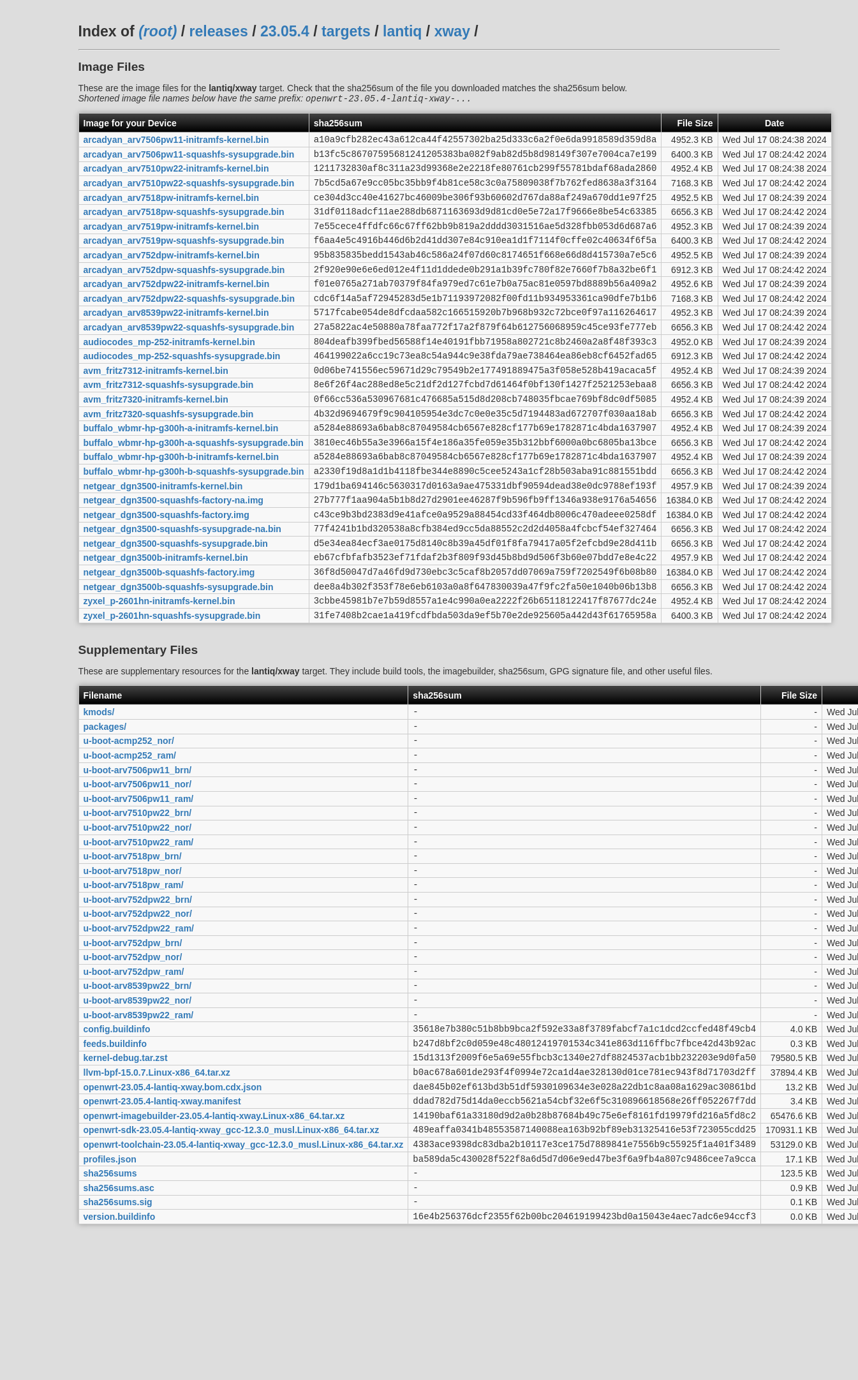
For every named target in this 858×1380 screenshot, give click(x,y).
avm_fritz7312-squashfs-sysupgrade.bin (169, 420)
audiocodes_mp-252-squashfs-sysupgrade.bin (182, 387)
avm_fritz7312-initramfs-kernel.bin (156, 403)
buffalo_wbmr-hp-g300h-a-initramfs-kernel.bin (181, 469)
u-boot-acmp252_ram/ (130, 828)
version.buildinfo (120, 1351)
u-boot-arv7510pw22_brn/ (138, 894)
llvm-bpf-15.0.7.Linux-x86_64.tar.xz (157, 1188)
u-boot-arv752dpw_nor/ (133, 1057)
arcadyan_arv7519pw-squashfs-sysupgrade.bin (184, 256)
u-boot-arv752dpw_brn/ (133, 1040)
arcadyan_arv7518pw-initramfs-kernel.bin (171, 207)
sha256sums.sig (118, 1335)
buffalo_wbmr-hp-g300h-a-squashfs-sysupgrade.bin (194, 485)
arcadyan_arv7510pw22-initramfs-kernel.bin (176, 175)
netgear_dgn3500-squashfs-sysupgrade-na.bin (182, 583)
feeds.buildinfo (115, 1155)
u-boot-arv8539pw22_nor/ (138, 1106)
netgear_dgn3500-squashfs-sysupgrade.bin (176, 599)
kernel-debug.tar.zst (126, 1171)
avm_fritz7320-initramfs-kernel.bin (156, 436)
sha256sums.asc (119, 1318)
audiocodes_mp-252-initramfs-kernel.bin (169, 371)
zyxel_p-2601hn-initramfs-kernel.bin (159, 665)
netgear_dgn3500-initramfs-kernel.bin (163, 534)
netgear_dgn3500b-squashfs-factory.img (169, 632)
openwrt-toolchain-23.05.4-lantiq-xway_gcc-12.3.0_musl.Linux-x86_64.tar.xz (244, 1269)
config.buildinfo (117, 1139)
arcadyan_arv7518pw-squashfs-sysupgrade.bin (184, 224)
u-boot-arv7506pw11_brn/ (138, 845)
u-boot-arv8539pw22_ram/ (139, 1122)
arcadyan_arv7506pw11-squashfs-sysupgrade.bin (189, 158)
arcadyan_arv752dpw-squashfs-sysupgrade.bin (184, 289)
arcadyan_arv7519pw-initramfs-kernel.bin (171, 240)
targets (346, 31)
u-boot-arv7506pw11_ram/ (139, 877)
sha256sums (110, 1302)
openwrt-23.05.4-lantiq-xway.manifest (162, 1220)
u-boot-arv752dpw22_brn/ (138, 991)
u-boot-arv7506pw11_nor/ (138, 861)
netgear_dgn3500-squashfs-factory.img (166, 566)
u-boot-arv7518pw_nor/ (133, 959)
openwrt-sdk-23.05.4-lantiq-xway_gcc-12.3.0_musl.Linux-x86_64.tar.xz (232, 1253)
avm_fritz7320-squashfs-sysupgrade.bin (169, 452)
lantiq (402, 31)
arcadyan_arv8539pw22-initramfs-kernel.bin (176, 338)
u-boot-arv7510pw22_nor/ (138, 910)
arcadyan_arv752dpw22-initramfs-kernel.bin (177, 305)
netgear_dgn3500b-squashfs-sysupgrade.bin (179, 648)
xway (452, 31)
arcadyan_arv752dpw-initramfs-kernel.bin (172, 273)
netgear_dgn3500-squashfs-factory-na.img (173, 550)
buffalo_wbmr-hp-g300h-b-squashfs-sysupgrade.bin (194, 517)
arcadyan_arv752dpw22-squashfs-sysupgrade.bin (189, 321)
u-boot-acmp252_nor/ (129, 812)
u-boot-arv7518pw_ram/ (134, 975)
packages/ (105, 795)
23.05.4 (284, 31)
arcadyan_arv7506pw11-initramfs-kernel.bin (176, 142)
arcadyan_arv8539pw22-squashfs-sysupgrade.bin (189, 354)
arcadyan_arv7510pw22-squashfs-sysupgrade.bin (189, 191)
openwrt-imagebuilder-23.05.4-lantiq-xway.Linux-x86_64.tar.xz (214, 1236)
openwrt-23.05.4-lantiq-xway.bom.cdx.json (173, 1204)
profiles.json (110, 1285)
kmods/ (99, 780)
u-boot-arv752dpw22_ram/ (139, 1025)
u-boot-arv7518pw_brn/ (133, 943)
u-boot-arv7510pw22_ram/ (139, 926)
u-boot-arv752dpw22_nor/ (138, 1008)
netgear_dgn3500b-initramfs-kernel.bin (166, 616)
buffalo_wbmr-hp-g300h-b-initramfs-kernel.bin (181, 501)
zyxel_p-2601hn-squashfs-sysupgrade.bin (172, 681)
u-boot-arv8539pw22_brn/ (138, 1090)
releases (218, 31)
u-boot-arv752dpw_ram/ (134, 1073)
